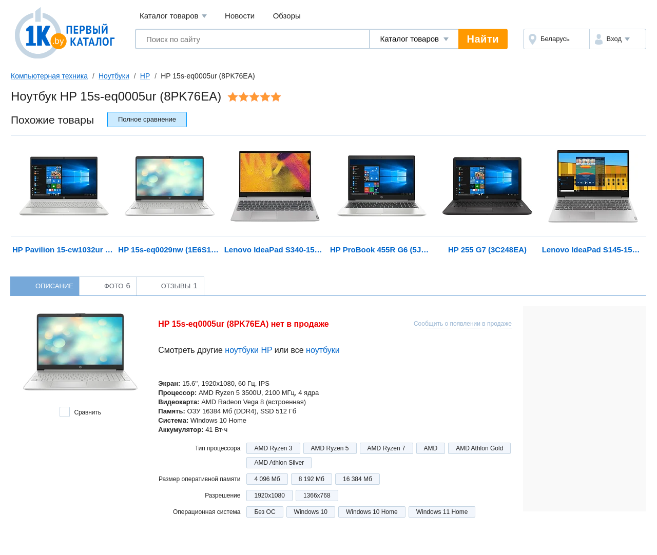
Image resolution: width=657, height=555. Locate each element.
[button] (618, 39)
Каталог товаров (173, 16)
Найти (483, 39)
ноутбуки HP (248, 350)
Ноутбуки (114, 76)
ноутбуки (323, 350)
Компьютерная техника (49, 76)
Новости (240, 15)
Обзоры (287, 15)
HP (145, 76)
